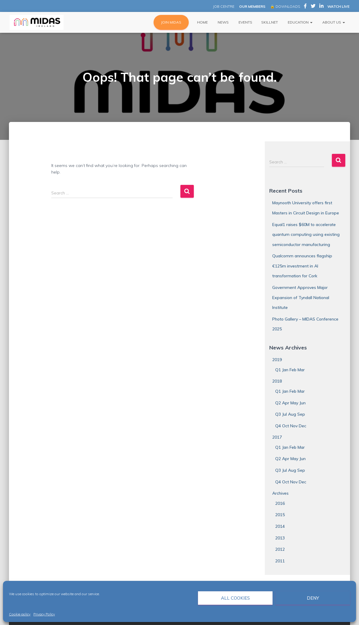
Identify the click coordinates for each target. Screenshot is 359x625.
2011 (280, 561)
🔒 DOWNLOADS (285, 6)
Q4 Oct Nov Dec (290, 425)
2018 (277, 381)
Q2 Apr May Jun (290, 403)
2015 (280, 514)
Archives (280, 493)
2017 (277, 437)
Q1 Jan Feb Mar (290, 369)
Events (245, 22)
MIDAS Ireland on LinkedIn (321, 7)
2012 (280, 549)
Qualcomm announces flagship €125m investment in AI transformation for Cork (302, 266)
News (223, 22)
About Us (333, 22)
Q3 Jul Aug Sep (290, 414)
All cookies (235, 598)
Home (202, 22)
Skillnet (269, 22)
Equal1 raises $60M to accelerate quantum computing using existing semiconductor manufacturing (306, 234)
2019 (277, 359)
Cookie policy (19, 614)
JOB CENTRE (223, 6)
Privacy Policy (44, 614)
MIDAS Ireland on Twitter (313, 7)
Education (299, 22)
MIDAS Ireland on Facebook (305, 7)
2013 (280, 538)
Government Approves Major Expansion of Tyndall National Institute (300, 297)
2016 (280, 503)
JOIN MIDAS (171, 22)
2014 (280, 526)
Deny (313, 598)
